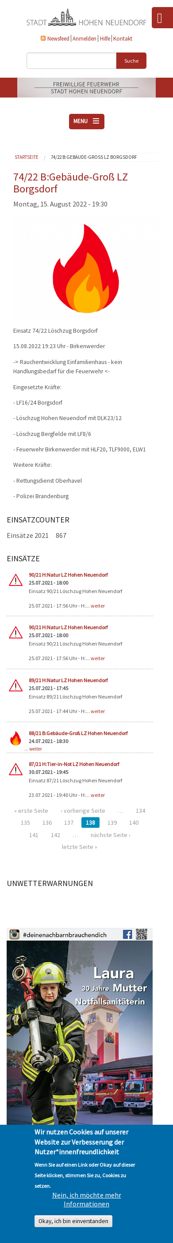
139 (112, 822)
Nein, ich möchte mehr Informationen (86, 1199)
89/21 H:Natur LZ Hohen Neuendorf (68, 680)
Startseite (26, 157)
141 (33, 835)
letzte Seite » (79, 847)
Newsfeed (58, 38)
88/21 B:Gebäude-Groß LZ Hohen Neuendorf (78, 733)
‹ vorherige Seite (83, 811)
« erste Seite (31, 811)
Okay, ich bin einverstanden (73, 1221)
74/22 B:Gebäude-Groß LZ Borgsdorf (94, 157)
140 (133, 822)
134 (140, 811)
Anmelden (84, 38)
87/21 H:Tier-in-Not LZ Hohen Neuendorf (74, 764)
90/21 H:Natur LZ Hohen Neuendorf (68, 574)
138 (90, 822)
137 (68, 822)
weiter (98, 605)
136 (47, 822)
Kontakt (122, 38)
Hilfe (105, 38)
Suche (131, 60)
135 (25, 822)
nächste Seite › (111, 835)
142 (55, 835)
